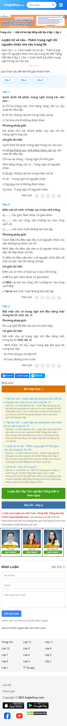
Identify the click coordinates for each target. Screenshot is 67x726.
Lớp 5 (48, 654)
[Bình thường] (48, 196)
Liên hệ (7, 685)
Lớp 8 (48, 648)
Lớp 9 (26, 648)
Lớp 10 (6, 648)
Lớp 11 (49, 642)
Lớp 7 (5, 654)
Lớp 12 (27, 642)
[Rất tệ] (37, 196)
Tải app (28, 667)
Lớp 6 (26, 654)
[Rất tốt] (59, 196)
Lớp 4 (5, 661)
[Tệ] (42, 196)
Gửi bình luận (11, 613)
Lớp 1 (5, 667)
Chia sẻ (7, 375)
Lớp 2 (48, 661)
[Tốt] (53, 196)
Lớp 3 (26, 661)
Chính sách (9, 691)
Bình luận (22, 375)
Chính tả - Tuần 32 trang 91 (21, 466)
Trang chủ (7, 642)
